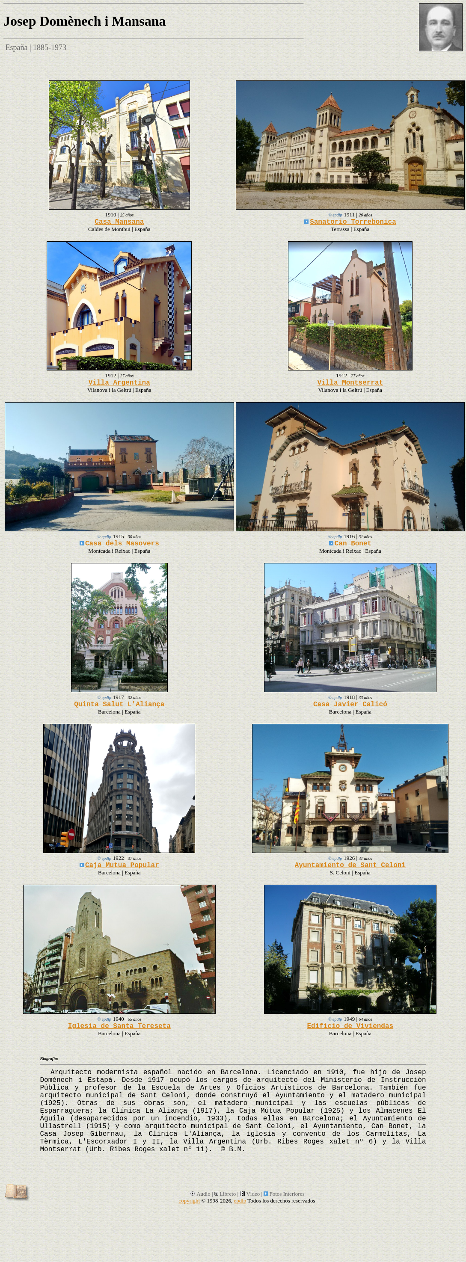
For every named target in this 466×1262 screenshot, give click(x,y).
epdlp (240, 1200)
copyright (189, 1200)
